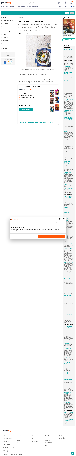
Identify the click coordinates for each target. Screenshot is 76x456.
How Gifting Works (20, 442)
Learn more (21, 116)
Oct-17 (19, 9)
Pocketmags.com (62, 437)
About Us (61, 435)
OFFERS (12, 6)
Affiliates (46, 437)
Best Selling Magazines (7, 438)
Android (32, 437)
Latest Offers (5, 40)
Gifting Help (19, 443)
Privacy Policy (5, 445)
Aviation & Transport (32, 6)
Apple (32, 435)
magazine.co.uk (62, 438)
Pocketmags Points (34, 440)
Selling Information (48, 442)
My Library (4, 23)
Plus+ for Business (6, 444)
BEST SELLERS (4, 6)
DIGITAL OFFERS (38, 122)
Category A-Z (5, 37)
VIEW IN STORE (68, 39)
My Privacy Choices (6, 451)
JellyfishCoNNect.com (63, 440)
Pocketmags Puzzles (6, 28)
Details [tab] (38, 222)
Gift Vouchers (5, 43)
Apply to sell (47, 443)
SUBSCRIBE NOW (26, 109)
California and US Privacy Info (8, 447)
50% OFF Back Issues (7, 20)
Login (46, 445)
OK (52, 236)
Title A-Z (4, 34)
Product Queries (48, 435)
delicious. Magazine (13, 9)
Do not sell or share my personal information (24, 236)
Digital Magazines (34, 441)
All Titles (4, 435)
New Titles (5, 437)
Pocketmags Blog (6, 441)
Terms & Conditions (6, 448)
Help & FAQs (19, 435)
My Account (4, 26)
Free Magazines (6, 440)
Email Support (19, 437)
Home (3, 17)
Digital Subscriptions (5, 9)
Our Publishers (5, 442)
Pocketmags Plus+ (6, 31)
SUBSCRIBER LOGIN (23, 122)
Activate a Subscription (7, 46)
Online (32, 438)
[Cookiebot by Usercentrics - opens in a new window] (60, 219)
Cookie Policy (5, 450)
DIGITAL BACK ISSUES (48, 122)
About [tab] (57, 222)
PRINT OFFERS (31, 122)
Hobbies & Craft (20, 6)
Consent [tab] (19, 222)
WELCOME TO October (25, 9)
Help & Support (5, 48)
